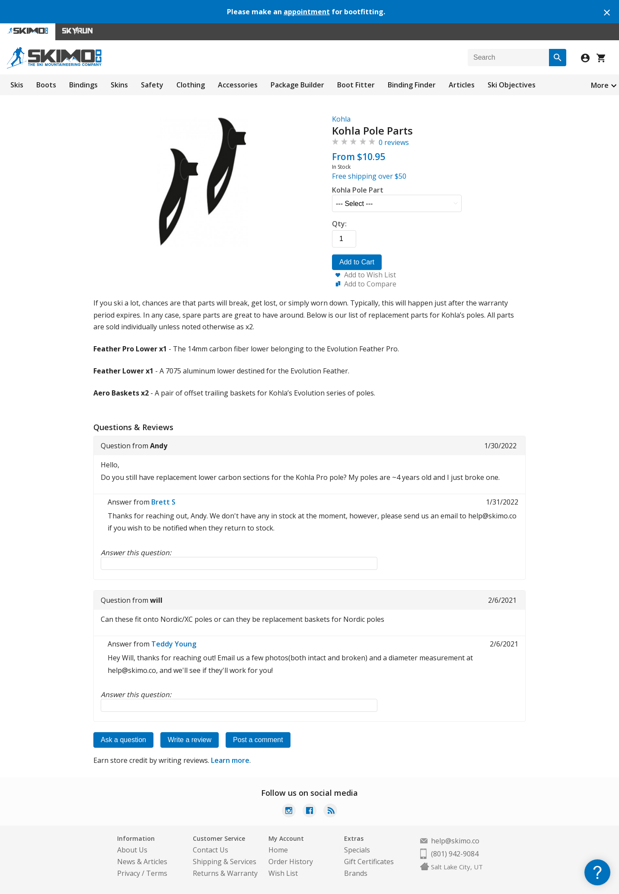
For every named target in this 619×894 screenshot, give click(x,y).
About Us (132, 850)
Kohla (341, 119)
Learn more (230, 760)
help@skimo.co (455, 841)
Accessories (238, 85)
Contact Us (210, 850)
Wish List (283, 873)
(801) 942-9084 (455, 854)
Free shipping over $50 (369, 176)
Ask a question (123, 739)
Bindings (83, 85)
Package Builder (297, 85)
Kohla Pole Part (357, 190)
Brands (355, 873)
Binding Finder (412, 85)
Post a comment (258, 739)
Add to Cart (356, 262)
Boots (46, 85)
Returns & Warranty (225, 873)
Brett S (163, 502)
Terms (156, 873)
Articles (462, 85)
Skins (119, 85)
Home (278, 850)
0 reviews (394, 142)
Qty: (339, 223)
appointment (307, 11)
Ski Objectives (512, 85)
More (600, 85)
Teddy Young (173, 644)
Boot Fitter (356, 85)
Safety (152, 85)
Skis (16, 85)
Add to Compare (370, 284)
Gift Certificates (369, 861)
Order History (290, 861)
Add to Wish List (370, 275)
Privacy (128, 873)
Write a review (189, 739)
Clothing (190, 85)
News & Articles (142, 861)
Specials (357, 850)
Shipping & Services (224, 861)
